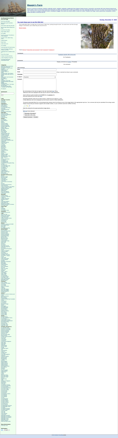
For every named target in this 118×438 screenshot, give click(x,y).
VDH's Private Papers (5, 278)
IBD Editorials (4, 358)
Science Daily (4, 313)
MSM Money (3, 190)
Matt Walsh (3, 146)
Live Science (3, 301)
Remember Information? (30, 113)
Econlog (2, 183)
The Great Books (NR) (5, 165)
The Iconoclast (4, 275)
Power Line (3, 269)
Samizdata (3, 108)
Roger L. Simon (4, 271)
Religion (2, 82)
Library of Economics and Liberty (7, 186)
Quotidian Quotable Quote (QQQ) (7, 81)
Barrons (2, 175)
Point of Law (3, 221)
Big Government (4, 237)
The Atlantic (3, 159)
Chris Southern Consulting (58, 435)
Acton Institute (4, 282)
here (53, 91)
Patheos (2, 287)
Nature (2, 304)
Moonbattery (3, 263)
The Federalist (4, 394)
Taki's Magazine (4, 156)
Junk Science (3, 300)
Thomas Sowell (4, 410)
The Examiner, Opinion (5, 393)
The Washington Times (5, 406)
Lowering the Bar (4, 219)
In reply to (19, 76)
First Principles (4, 350)
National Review (4, 264)
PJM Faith (3, 288)
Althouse (3, 122)
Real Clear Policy (4, 374)
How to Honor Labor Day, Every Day (7, 25)
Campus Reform (4, 195)
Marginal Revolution (5, 188)
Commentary (3, 339)
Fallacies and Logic (4, 69)
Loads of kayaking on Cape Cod (7, 57)
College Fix (3, 197)
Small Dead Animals (5, 109)
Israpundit (3, 100)
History (2, 72)
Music (2, 76)
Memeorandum (4, 361)
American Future (4, 231)
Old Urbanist (3, 149)
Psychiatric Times (4, 324)
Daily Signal (3, 343)
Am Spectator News (5, 327)
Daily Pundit (3, 241)
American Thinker (4, 332)
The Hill (2, 397)
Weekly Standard (4, 420)
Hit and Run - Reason (5, 255)
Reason (2, 377)
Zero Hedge (3, 193)
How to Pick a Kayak (5, 54)
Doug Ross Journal (5, 245)
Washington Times (5, 418)
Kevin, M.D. (3, 226)
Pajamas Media (4, 371)
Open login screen (4, 425)
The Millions (3, 167)
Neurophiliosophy (4, 306)
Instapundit (3, 141)
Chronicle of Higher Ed (5, 196)
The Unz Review (4, 404)
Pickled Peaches (4, 40)
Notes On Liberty (4, 268)
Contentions (3, 340)
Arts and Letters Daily (5, 334)
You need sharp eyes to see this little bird (30, 22)
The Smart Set (4, 168)
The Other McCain (5, 276)
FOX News (3, 353)
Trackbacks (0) (51, 49)
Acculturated (3, 119)
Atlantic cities (3, 127)
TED (2, 157)
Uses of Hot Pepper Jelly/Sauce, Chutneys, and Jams (7, 49)
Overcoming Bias (4, 150)
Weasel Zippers (4, 280)
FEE (2, 349)
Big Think (3, 129)
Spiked (2, 110)
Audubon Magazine (5, 128)
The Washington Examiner (6, 405)
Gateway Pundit (4, 251)
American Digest (4, 123)
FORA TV (3, 351)
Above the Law (4, 214)
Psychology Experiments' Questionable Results (5, 60)
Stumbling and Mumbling (6, 111)
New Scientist (4, 308)
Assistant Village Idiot (5, 126)
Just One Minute (4, 259)
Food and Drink (4, 70)
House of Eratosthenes (5, 139)
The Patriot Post (4, 403)
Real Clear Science (5, 310)
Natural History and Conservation (7, 77)
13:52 (41, 49)
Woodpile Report (4, 173)
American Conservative (5, 230)
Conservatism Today (5, 240)
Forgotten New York (5, 134)
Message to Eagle (4, 303)
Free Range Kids (4, 136)
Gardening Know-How (5, 137)
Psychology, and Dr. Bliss (5, 80)
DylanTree (3, 116)
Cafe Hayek (3, 178)
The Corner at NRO (5, 389)
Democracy (3, 242)
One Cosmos (3, 322)
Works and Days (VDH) (5, 421)
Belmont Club (4, 236)
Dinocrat (3, 243)
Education (3, 68)
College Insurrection (5, 198)
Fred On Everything (5, 135)
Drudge (2, 347)
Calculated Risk (4, 179)
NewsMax (3, 368)
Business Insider (4, 176)
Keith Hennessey (4, 185)
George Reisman (4, 253)
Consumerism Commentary (6, 181)
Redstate (3, 270)
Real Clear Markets (5, 191)
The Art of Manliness (5, 158)
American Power (4, 232)
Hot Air (2, 256)
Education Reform (4, 199)
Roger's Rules (4, 378)
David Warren (4, 105)
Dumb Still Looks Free (5, 246)
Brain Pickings (4, 131)
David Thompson (4, 104)
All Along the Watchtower (6, 114)
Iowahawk (3, 208)
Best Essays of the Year (5, 67)
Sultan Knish (3, 274)
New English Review (5, 366)
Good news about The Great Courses (8, 47)
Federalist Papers (4, 348)
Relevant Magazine (5, 291)
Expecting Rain (4, 117)
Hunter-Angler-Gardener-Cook (7, 140)
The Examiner (4, 392)
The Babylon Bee (4, 160)
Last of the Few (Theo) (5, 107)
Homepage (19, 74)
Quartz (2, 373)
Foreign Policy (4, 352)
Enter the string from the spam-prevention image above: (36, 108)
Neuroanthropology (5, 321)
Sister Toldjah (4, 273)
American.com (4, 333)
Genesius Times (4, 138)
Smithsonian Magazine (5, 380)
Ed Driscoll (3, 247)
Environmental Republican (6, 248)
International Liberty (5, 216)
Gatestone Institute (5, 356)
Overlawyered (4, 220)
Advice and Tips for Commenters (7, 66)
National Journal (4, 363)
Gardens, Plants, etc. (5, 71)
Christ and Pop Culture (5, 283)
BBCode (25, 111)
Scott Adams (3, 152)
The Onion (3, 209)
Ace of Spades (4, 229)
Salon (2, 379)
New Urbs (3, 148)
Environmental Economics (6, 184)
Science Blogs (4, 312)
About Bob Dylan (4, 113)
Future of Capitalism (5, 250)
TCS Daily (3, 383)
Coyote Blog (3, 132)
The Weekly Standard (5, 408)
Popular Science (4, 309)
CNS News (3, 338)
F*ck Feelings (4, 318)
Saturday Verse (4, 83)
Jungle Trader (4, 143)
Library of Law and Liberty (6, 218)
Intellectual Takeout (5, 142)
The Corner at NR (4, 388)
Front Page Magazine (5, 354)
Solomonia (3, 102)
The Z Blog (3, 169)
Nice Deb (3, 267)
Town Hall (3, 411)
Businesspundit (4, 177)
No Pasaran (3, 101)
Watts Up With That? (5, 171)
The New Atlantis (4, 399)
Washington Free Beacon (6, 416)
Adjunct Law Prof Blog (5, 215)
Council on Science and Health (7, 224)
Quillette (2, 151)
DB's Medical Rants (5, 225)
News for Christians (5, 286)
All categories (3, 88)
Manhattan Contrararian (6, 261)
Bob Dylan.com (4, 115)
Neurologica (3, 305)
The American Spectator (6, 385)
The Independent (4, 398)
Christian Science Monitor (6, 336)
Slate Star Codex (4, 325)
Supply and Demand (5, 192)
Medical (2, 75)
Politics (2, 79)
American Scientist (5, 296)
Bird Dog (24, 49)
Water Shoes (3, 42)
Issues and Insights (5, 258)
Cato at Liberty (4, 239)
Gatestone (3, 355)
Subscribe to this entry (30, 115)
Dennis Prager (4, 346)
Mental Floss (3, 147)
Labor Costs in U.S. (4, 43)
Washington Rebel (4, 279)
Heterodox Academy (5, 201)
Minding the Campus (5, 203)
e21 (2, 182)
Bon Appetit (3, 130)
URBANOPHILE (4, 170)
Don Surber (3, 244)
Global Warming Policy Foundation (8, 299)
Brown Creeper (22, 28)
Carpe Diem (3, 180)
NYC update (3, 33)
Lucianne (3, 360)
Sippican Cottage (4, 154)
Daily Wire (3, 344)
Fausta (2, 249)
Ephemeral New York (5, 133)
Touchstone (3, 292)
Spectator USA (4, 155)
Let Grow (3, 144)
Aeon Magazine (4, 120)
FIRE (2, 200)
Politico (2, 372)
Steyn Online (3, 382)
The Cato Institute (4, 386)
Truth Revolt (3, 414)
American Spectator (5, 125)
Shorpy (2, 153)
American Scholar (4, 124)
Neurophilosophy (4, 307)
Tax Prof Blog (3, 222)
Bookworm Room (4, 238)
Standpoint (3, 381)
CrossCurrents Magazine (6, 341)
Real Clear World (4, 376)
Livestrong (3, 145)
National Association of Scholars (7, 204)
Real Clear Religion (5, 289)
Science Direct (4, 314)
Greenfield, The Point (5, 254)
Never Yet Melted (4, 266)
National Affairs (4, 362)
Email (18, 71)
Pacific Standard (4, 370)
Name (18, 69)
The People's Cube (5, 210)
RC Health (3, 227)
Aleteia (2, 121)
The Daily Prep (4, 164)
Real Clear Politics (5, 375)
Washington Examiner (5, 415)
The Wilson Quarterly (5, 409)
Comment (19, 79)
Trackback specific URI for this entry (67, 54)
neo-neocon (3, 265)
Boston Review (4, 335)
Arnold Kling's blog (5, 235)
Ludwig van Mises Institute (6, 187)
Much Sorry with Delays (5, 21)
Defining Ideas (4, 345)
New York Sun (4, 367)
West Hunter (3, 172)
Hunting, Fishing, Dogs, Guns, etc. (7, 74)
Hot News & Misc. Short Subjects (7, 73)
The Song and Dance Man (6, 86)
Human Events (4, 357)
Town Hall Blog (4, 413)
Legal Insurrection (4, 217)
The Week (3, 407)
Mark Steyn (3, 262)
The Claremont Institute (5, 387)
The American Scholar (5, 384)
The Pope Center (4, 205)
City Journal (3, 337)
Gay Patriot (3, 252)
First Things (3, 284)
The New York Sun (5, 402)
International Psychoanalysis (7, 320)
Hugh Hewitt (3, 257)
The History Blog (4, 166)
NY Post (2, 369)
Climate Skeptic (4, 298)
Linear (69, 61)
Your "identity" (3, 45)
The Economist (4, 390)
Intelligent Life (4, 359)
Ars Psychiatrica (4, 316)
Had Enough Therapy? (5, 319)
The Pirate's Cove (4, 277)
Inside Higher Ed (4, 202)
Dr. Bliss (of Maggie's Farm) (6, 317)
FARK (2, 207)
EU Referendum (4, 106)
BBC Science (3, 297)
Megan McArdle (4, 189)
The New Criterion (4, 400)
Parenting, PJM (4, 323)
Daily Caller (3, 342)
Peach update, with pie (5, 31)
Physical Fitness (4, 78)
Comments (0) (45, 49)
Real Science (3, 311)
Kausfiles (3, 260)
